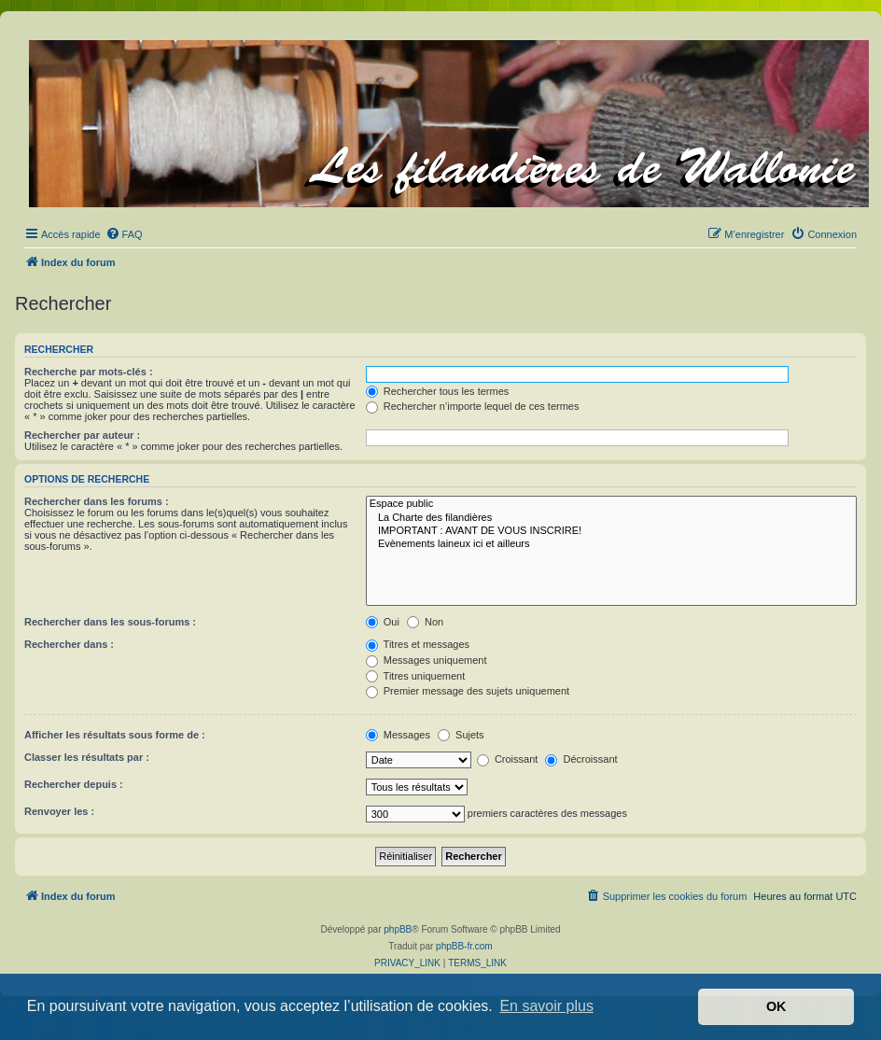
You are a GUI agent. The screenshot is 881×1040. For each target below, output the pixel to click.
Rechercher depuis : (73, 784)
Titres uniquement (416, 676)
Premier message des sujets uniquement (467, 690)
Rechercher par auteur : (82, 435)
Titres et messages (417, 644)
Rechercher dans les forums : (96, 501)
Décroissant (581, 759)
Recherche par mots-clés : (88, 371)
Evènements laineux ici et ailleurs (611, 544)
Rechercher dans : (69, 644)
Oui (382, 621)
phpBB (398, 929)
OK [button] (776, 1006)
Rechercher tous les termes (438, 391)
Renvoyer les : (59, 811)
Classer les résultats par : (86, 757)
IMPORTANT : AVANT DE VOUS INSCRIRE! (611, 531)
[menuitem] (124, 234)
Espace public (611, 504)
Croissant (507, 759)
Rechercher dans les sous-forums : (110, 621)
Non (425, 621)
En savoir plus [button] (546, 1006)
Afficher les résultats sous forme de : (114, 734)
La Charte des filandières (611, 518)
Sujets (461, 734)
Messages (398, 734)
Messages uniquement (426, 660)
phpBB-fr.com (464, 946)
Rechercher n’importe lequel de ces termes (473, 406)
